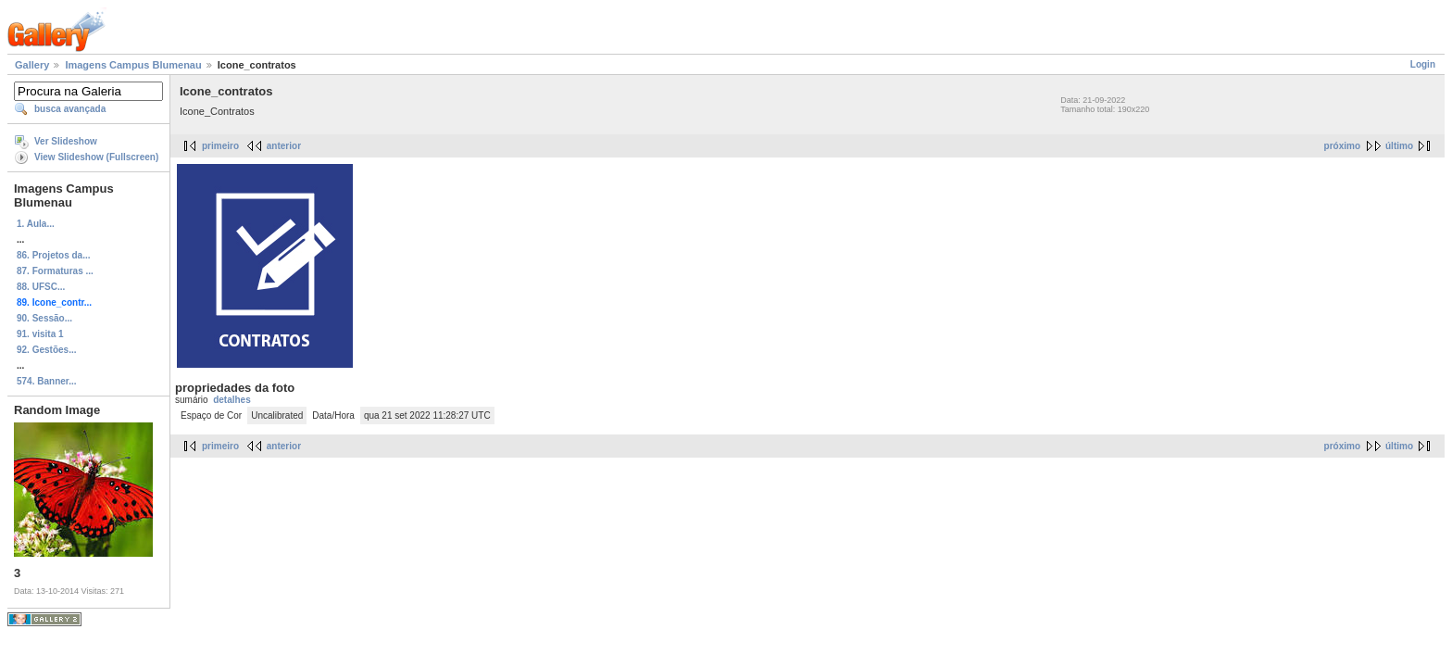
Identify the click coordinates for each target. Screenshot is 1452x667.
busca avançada (70, 109)
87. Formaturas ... (55, 271)
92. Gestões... (46, 350)
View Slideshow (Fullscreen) (96, 157)
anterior (284, 146)
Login (1422, 64)
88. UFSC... (41, 287)
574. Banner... (46, 381)
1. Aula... (36, 224)
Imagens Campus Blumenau (133, 64)
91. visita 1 (40, 334)
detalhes (232, 400)
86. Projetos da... (53, 255)
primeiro (220, 146)
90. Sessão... (44, 318)
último (1399, 146)
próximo (1342, 146)
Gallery (32, 64)
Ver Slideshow (65, 141)
